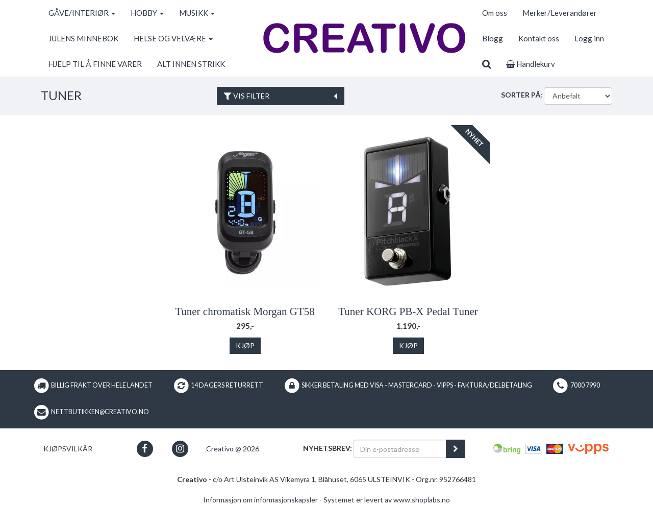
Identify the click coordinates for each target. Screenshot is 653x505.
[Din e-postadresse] (400, 449)
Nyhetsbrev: (327, 448)
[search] (486, 64)
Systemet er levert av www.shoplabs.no (386, 499)
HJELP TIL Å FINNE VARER (95, 63)
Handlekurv (530, 63)
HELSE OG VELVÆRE (173, 38)
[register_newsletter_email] (455, 449)
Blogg (492, 38)
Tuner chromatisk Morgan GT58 (245, 311)
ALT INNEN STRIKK (191, 63)
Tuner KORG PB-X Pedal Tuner (408, 311)
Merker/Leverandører (559, 12)
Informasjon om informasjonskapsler (260, 499)
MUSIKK (197, 12)
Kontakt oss (538, 38)
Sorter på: (521, 94)
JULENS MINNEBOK (83, 38)
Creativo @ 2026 (232, 448)
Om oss (494, 12)
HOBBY (147, 12)
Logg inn (589, 38)
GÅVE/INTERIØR (81, 12)
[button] (145, 448)
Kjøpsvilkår (67, 448)
